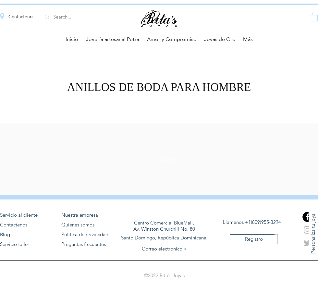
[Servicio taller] (26, 244)
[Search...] (83, 16)
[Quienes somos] (87, 225)
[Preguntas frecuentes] (87, 244)
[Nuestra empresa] (87, 215)
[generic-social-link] (307, 217)
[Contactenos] (26, 225)
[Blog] (26, 234)
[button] (314, 16)
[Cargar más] (168, 159)
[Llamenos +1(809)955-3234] (252, 222)
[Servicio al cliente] (26, 215)
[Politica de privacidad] (87, 234)
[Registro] (254, 239)
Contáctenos (21, 16)
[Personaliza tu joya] (313, 233)
